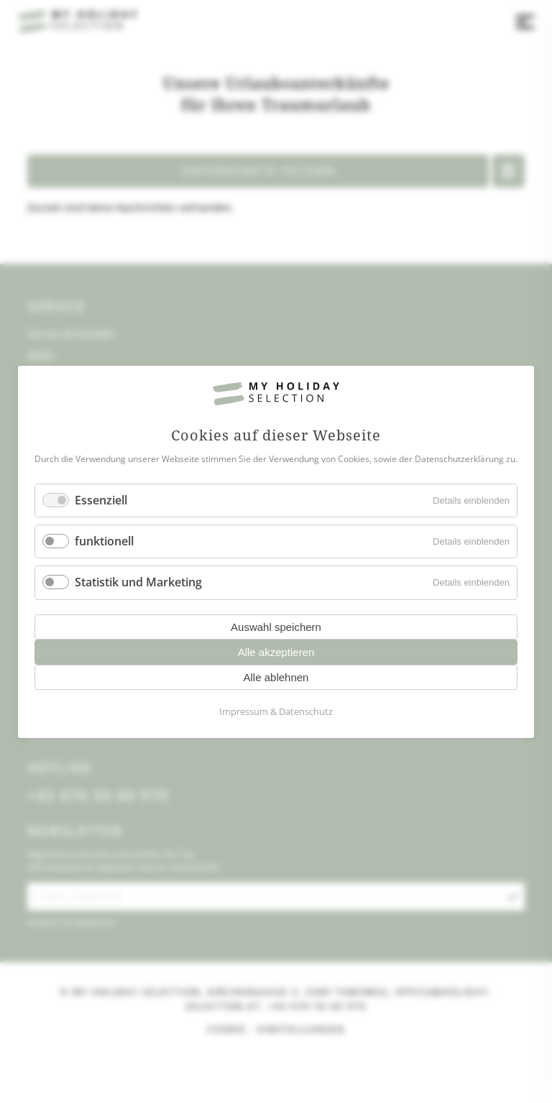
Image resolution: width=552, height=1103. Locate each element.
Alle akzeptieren (276, 651)
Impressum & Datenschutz (276, 710)
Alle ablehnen (276, 676)
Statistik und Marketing (138, 582)
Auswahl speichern (276, 626)
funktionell (104, 541)
